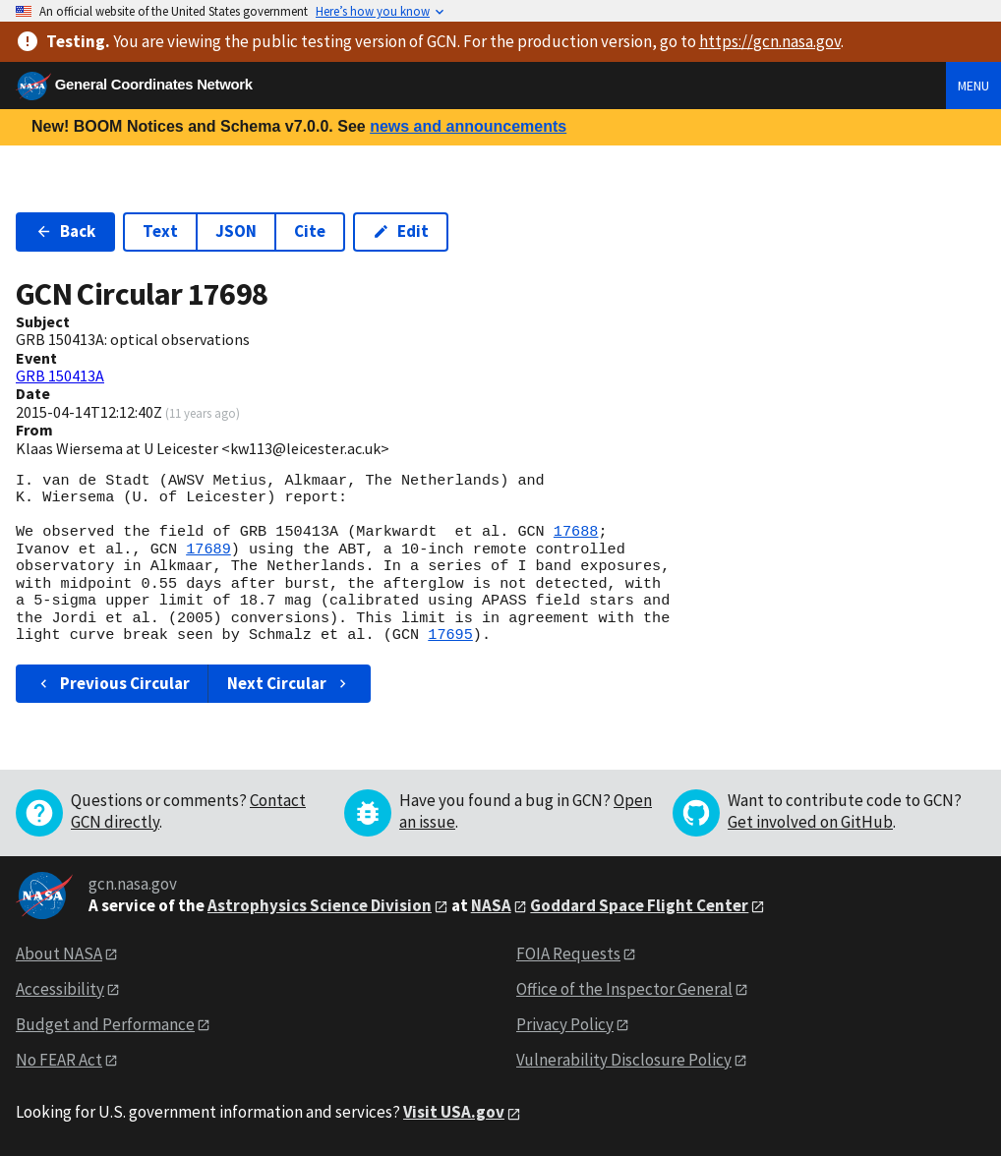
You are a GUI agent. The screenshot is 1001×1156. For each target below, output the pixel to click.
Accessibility (60, 989)
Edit (401, 231)
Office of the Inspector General (624, 989)
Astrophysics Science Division (319, 905)
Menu (973, 85)
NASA (491, 905)
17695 (450, 635)
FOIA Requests (568, 953)
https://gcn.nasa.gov (770, 41)
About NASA (59, 953)
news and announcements (468, 126)
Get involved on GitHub (810, 822)
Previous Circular (112, 683)
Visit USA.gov (453, 1112)
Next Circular (289, 683)
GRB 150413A (60, 375)
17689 (208, 549)
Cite (309, 231)
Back (65, 231)
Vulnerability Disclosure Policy (624, 1059)
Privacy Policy (565, 1024)
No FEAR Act (59, 1059)
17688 (576, 532)
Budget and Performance (105, 1024)
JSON (236, 231)
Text (160, 231)
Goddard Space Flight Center (639, 905)
